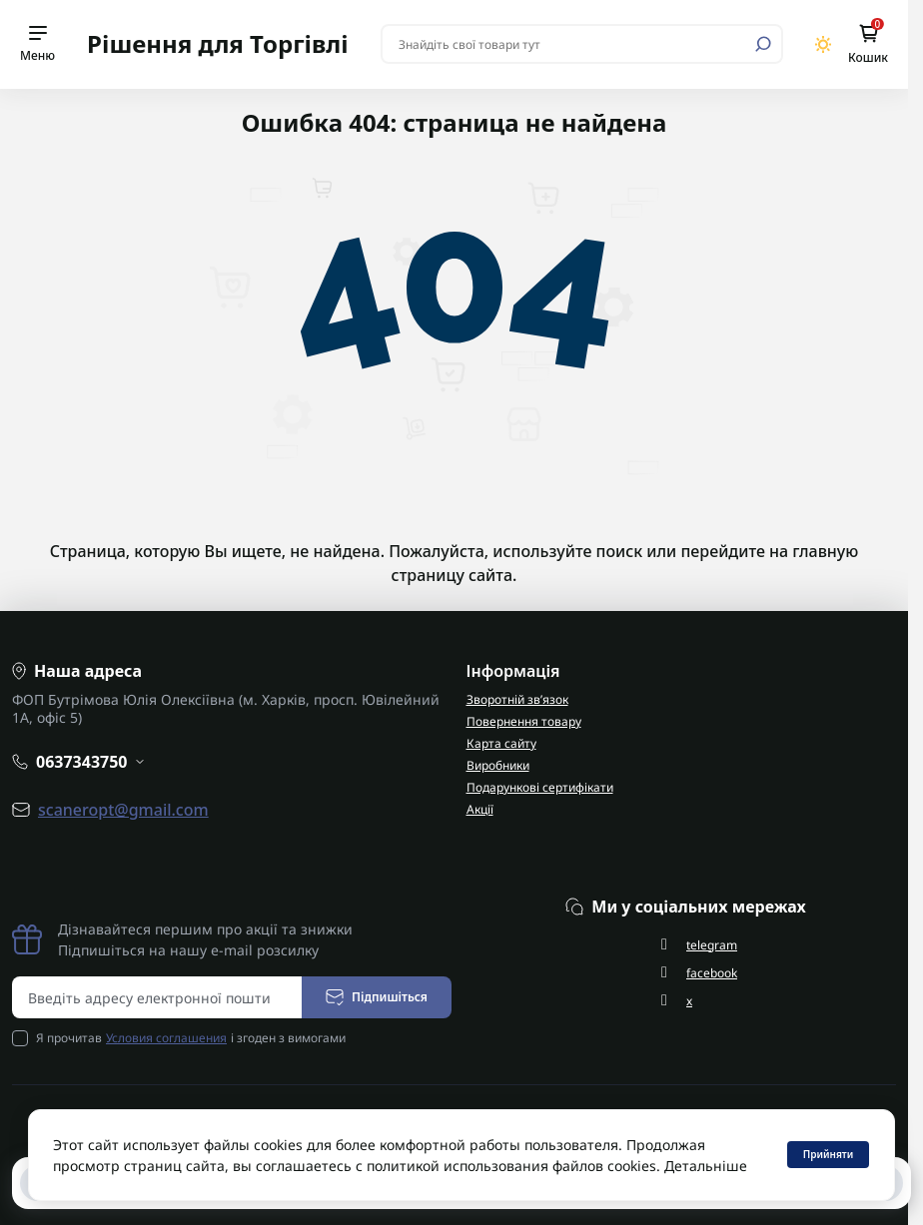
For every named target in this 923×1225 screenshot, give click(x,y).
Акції (479, 809)
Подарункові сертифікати (539, 787)
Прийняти (828, 1154)
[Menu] (37, 44)
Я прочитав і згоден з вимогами (191, 1038)
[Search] (763, 44)
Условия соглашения (166, 1037)
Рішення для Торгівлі (218, 43)
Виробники (497, 765)
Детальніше (705, 1165)
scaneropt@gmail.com (123, 810)
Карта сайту (501, 743)
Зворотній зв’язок (517, 699)
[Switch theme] (823, 44)
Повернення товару (523, 721)
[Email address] (157, 997)
